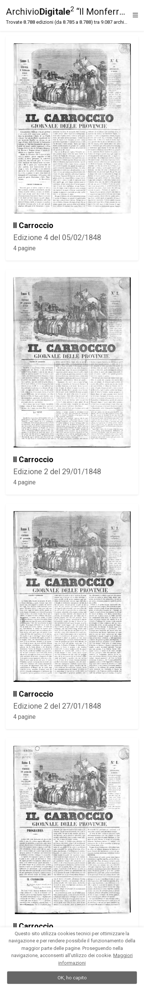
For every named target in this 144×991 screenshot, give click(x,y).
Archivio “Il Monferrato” (67, 15)
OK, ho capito (72, 977)
